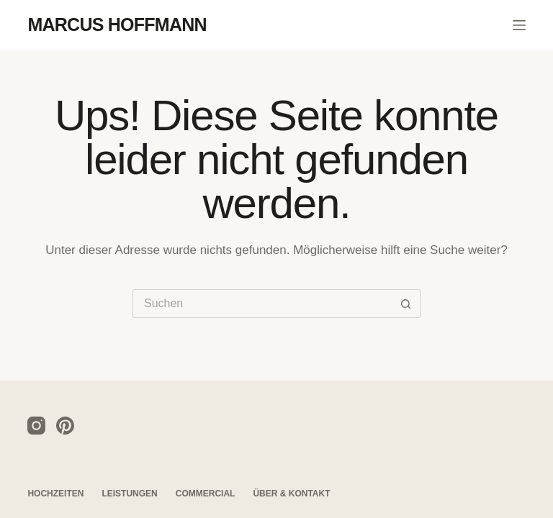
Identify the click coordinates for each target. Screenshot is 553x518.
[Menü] (519, 25)
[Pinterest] (65, 426)
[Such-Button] (406, 303)
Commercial (205, 494)
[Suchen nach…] (262, 303)
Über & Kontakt (291, 494)
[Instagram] (36, 426)
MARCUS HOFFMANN (116, 24)
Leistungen (129, 494)
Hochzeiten (55, 494)
